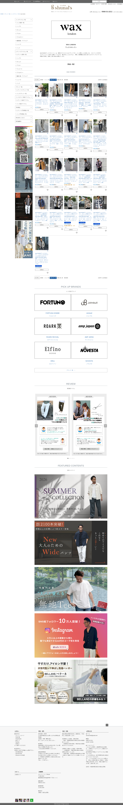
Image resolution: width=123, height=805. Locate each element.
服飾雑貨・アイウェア (22, 40)
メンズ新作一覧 (20, 22)
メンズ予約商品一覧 (22, 114)
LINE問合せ (36, 1)
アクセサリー (20, 37)
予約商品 (18, 107)
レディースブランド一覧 (23, 90)
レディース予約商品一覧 (23, 110)
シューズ (19, 44)
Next (105, 425)
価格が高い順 (60, 79)
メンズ (16, 1)
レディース (27, 1)
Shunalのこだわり (112, 4)
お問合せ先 (89, 731)
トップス (19, 26)
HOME (1, 14)
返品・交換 (65, 731)
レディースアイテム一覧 (22, 51)
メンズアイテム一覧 (21, 19)
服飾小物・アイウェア (22, 76)
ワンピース (19, 69)
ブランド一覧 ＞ (71, 370)
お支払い (17, 731)
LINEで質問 (104, 4)
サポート (17, 771)
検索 (108, 1)
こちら (45, 740)
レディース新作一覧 (22, 54)
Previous (36, 425)
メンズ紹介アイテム (22, 103)
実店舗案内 (120, 4)
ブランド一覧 (7, 14)
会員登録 (93, 4)
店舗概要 (41, 771)
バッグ (18, 47)
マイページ (46, 1)
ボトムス (19, 29)
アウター (19, 33)
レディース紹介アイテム (23, 100)
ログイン (98, 4)
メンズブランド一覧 (15, 14)
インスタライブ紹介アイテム (23, 97)
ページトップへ (107, 725)
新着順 (41, 79)
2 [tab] (69, 458)
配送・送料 (41, 731)
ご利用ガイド (17, 774)
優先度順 (66, 79)
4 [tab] (72, 458)
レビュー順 (46, 79)
